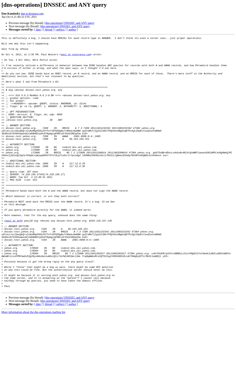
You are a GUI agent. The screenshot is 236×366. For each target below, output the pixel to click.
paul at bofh (14, 257)
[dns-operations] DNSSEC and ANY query (69, 23)
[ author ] (72, 29)
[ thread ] (48, 29)
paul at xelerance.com (76, 58)
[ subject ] (60, 29)
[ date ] (38, 29)
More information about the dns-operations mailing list (33, 362)
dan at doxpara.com (32, 13)
